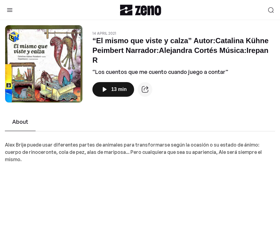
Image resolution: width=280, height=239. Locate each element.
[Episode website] (145, 89)
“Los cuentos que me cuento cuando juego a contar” (160, 71)
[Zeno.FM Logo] (140, 9)
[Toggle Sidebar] (9, 10)
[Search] (271, 10)
